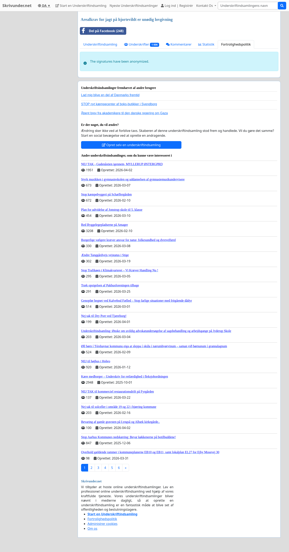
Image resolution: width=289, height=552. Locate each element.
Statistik (206, 44)
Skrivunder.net (17, 5)
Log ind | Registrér (177, 5)
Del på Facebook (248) (102, 31)
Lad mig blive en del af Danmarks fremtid (110, 95)
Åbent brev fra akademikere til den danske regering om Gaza (124, 113)
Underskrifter (141, 44)
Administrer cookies (102, 523)
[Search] (248, 5)
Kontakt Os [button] (205, 5)
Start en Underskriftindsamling (80, 5)
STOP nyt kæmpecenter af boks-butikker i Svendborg (119, 104)
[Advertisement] (38, 71)
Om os (92, 528)
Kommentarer (178, 44)
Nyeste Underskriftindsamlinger (134, 5)
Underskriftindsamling (100, 44)
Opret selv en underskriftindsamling (131, 145)
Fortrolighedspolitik (236, 44)
